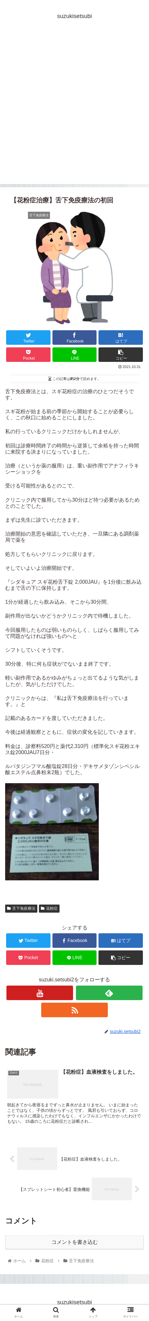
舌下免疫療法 (21, 908)
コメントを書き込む (74, 1242)
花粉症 (49, 908)
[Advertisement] (74, 109)
